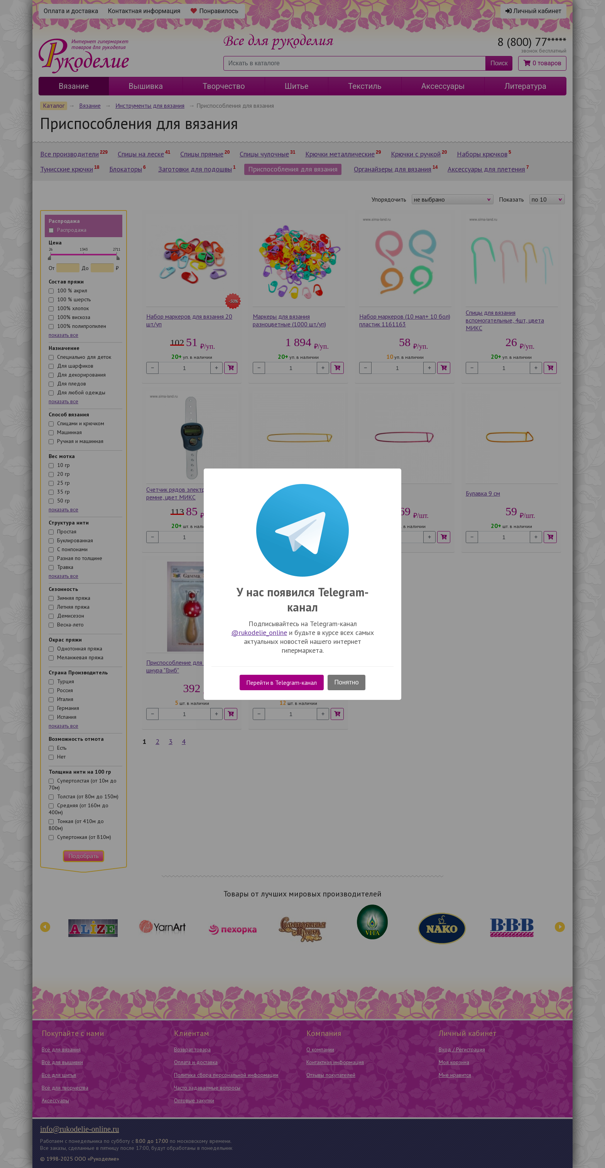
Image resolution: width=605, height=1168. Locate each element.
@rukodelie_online (259, 632)
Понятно (347, 682)
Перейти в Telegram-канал (281, 682)
